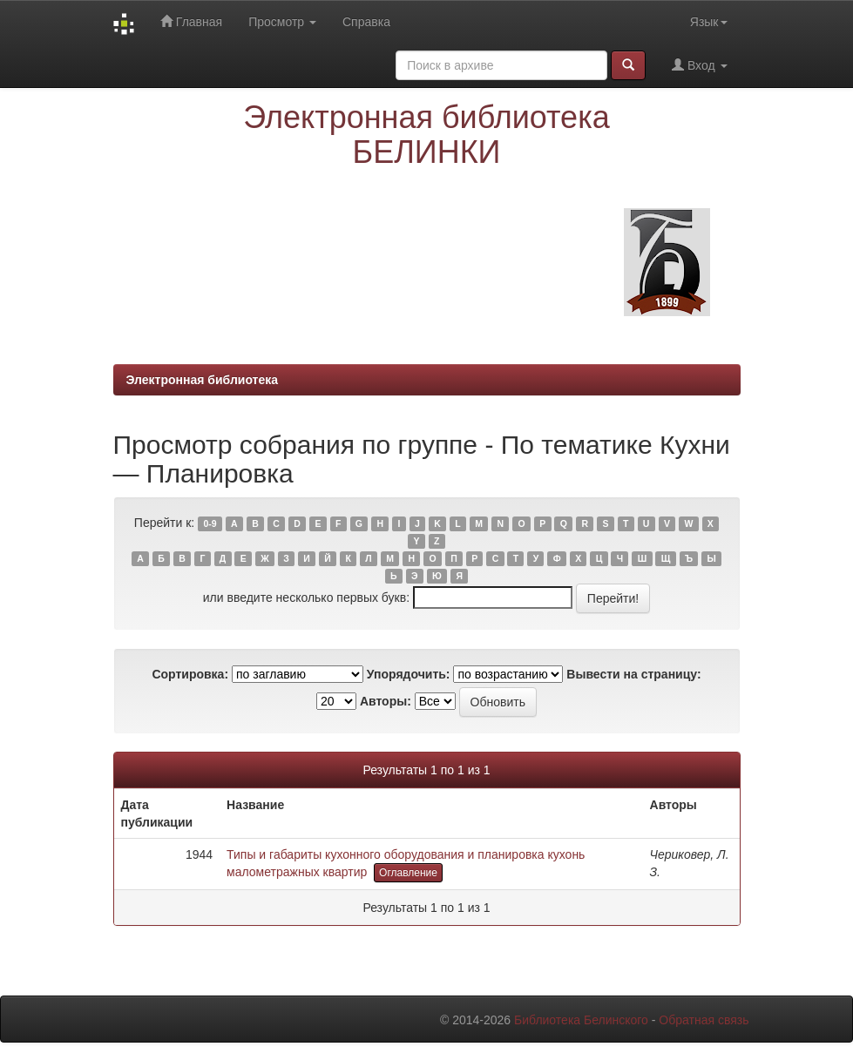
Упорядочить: (408, 674)
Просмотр (282, 22)
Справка (366, 22)
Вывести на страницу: (633, 674)
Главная (191, 21)
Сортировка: (190, 674)
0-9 (209, 523)
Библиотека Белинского (581, 1020)
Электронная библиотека (202, 380)
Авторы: (385, 701)
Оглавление (408, 873)
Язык (709, 22)
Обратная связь (703, 1020)
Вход (699, 64)
